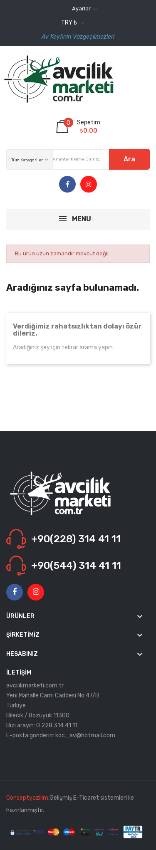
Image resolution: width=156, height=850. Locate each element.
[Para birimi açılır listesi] (71, 23)
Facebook (67, 185)
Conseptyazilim (27, 797)
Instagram (89, 185)
